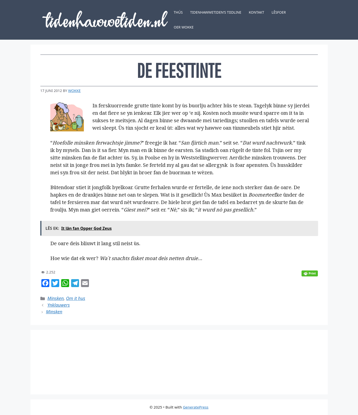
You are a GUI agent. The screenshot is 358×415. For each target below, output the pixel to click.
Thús (178, 12)
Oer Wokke (183, 27)
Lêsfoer (279, 12)
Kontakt (256, 12)
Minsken (55, 298)
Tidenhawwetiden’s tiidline (215, 12)
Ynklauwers (58, 305)
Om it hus (75, 298)
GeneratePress (195, 407)
